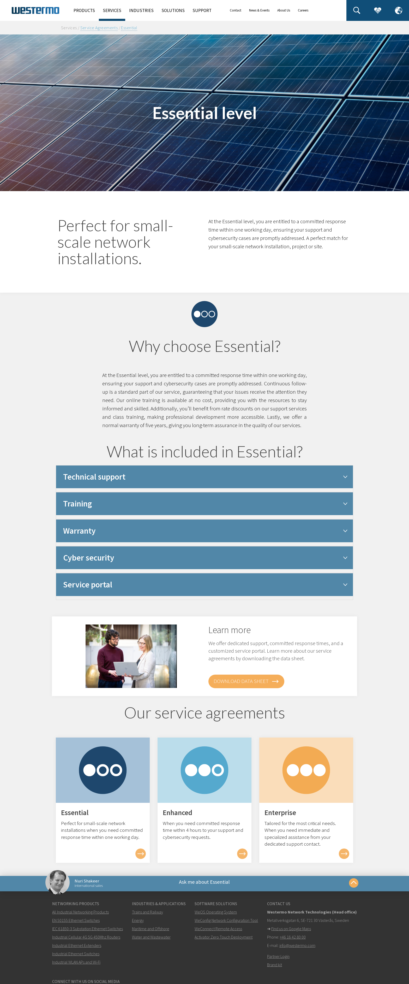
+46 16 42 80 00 (293, 940)
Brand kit (274, 967)
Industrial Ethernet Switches (75, 956)
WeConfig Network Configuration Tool (226, 923)
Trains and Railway (147, 915)
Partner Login (278, 959)
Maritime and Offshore (150, 931)
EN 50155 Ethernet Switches (76, 923)
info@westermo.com (297, 948)
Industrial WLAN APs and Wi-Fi (76, 965)
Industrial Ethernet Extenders (76, 948)
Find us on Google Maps (291, 931)
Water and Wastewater (151, 940)
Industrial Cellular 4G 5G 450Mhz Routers (86, 940)
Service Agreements (99, 28)
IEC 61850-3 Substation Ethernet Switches (87, 931)
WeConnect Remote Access (218, 931)
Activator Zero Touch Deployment (223, 940)
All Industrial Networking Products (80, 915)
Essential (129, 28)
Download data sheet (246, 681)
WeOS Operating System (216, 915)
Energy (138, 923)
